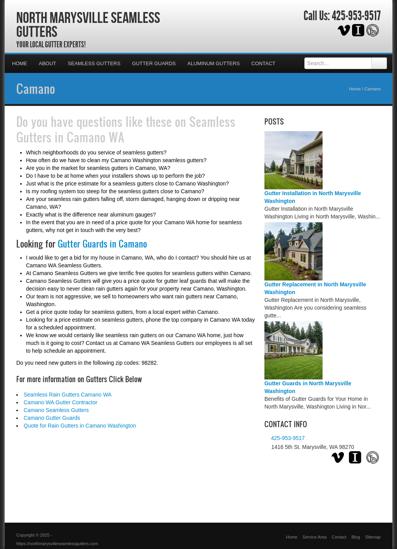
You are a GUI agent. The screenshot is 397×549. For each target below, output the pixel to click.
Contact (263, 63)
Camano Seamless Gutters (56, 410)
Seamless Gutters (94, 63)
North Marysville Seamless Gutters (88, 24)
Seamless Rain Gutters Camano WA (68, 394)
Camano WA (95, 136)
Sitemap (373, 537)
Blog (356, 537)
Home (19, 63)
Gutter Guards (154, 63)
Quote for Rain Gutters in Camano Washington (80, 426)
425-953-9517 (356, 16)
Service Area (314, 537)
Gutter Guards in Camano (102, 243)
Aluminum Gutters (213, 63)
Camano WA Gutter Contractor (60, 402)
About (47, 63)
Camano (35, 88)
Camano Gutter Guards (52, 418)
